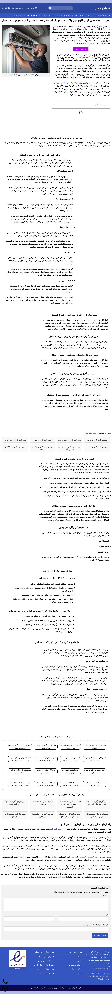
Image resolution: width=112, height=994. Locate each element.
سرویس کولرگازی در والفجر (97, 447)
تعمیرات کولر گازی (75, 952)
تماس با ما (78, 961)
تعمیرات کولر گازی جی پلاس (65, 83)
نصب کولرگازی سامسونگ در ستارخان (15, 815)
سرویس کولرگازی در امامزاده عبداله (42, 448)
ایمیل (52, 914)
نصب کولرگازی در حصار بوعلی (69, 440)
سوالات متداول (77, 969)
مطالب (79, 973)
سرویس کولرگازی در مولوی (97, 440)
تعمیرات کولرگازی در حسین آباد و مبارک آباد (69, 448)
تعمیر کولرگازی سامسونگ (102, 15)
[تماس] (5, 982)
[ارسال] (50, 8)
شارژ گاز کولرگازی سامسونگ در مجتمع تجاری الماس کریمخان (69, 804)
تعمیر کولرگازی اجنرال (70, 15)
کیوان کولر (102, 8)
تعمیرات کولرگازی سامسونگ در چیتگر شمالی (97, 815)
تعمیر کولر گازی (55, 829)
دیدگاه (105, 895)
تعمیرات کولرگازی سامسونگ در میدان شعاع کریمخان (69, 815)
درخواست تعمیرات (75, 965)
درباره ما (79, 956)
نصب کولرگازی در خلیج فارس (15, 440)
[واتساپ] (5, 989)
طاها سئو (34, 988)
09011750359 (96, 973)
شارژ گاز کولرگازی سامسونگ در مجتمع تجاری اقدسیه (97, 803)
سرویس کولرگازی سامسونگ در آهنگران (42, 815)
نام (107, 914)
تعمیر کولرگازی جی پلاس (34, 15)
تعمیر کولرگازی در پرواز (42, 440)
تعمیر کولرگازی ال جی (86, 15)
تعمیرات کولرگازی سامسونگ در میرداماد (42, 803)
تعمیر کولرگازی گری (18, 15)
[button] (55, 105)
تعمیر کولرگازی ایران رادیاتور (52, 15)
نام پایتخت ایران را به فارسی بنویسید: (95, 924)
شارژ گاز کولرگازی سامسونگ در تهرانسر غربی (15, 803)
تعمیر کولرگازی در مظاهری (15, 447)
